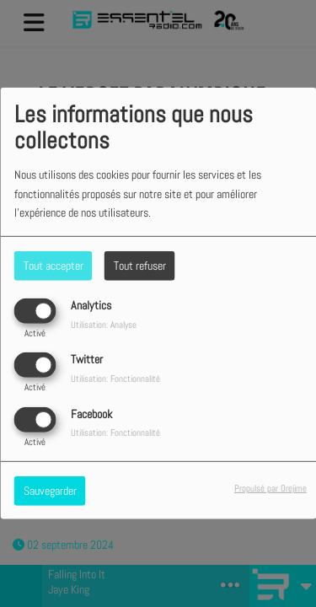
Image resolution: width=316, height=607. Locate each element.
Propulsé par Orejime (270, 487)
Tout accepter (53, 265)
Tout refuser (140, 265)
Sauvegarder (50, 489)
